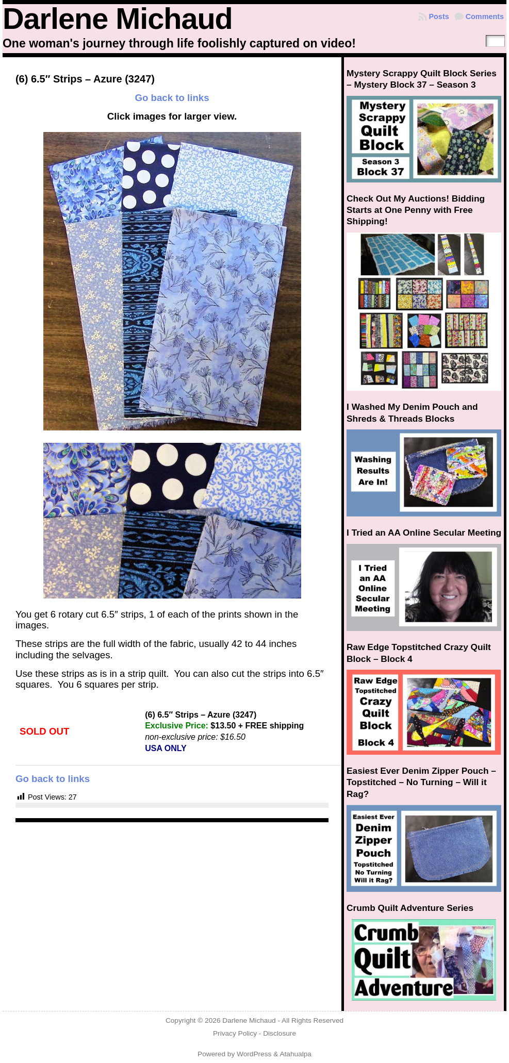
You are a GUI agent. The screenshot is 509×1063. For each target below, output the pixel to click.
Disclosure (279, 1033)
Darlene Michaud (118, 18)
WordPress (254, 1054)
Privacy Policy (235, 1033)
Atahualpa (295, 1054)
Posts (439, 16)
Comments (485, 16)
